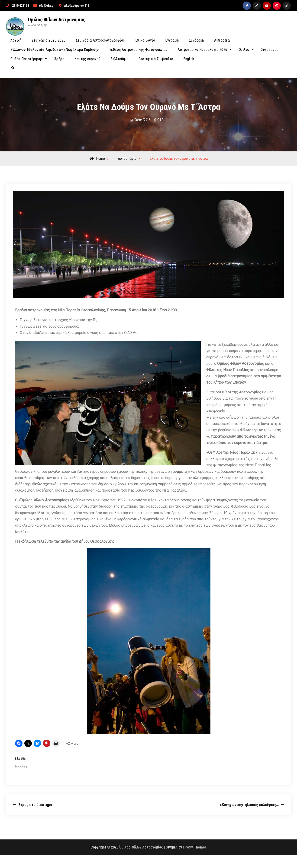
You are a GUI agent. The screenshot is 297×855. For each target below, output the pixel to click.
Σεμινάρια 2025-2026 (49, 40)
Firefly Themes (195, 847)
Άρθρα (59, 59)
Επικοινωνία (145, 40)
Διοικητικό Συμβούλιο (156, 59)
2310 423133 (20, 5)
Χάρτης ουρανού (87, 59)
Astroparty (222, 40)
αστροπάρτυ (127, 158)
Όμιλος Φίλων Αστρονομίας (57, 20)
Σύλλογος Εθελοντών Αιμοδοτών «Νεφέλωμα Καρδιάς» (54, 49)
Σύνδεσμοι (269, 49)
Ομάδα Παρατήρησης (26, 59)
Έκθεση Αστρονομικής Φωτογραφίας (138, 49)
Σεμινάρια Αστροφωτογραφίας (100, 40)
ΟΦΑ (160, 120)
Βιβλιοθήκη (119, 59)
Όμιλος (244, 49)
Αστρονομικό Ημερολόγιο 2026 (202, 49)
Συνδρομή (196, 40)
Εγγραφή (172, 40)
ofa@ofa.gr (47, 5)
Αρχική (15, 40)
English (188, 59)
